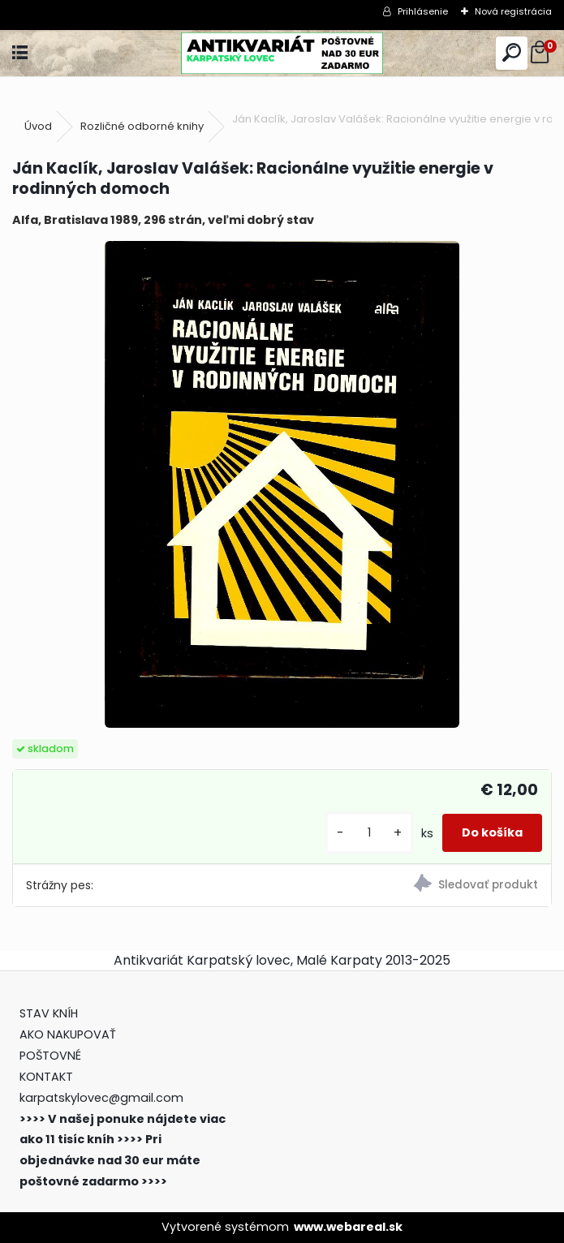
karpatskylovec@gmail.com (101, 1098)
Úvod (38, 126)
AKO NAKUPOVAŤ (67, 1034)
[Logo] (281, 53)
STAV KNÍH (50, 1013)
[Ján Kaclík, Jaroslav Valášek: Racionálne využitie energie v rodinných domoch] (282, 484)
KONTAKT (46, 1077)
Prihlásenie (423, 11)
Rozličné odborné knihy (142, 126)
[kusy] (369, 833)
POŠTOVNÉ (50, 1055)
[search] (511, 53)
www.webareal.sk (348, 1227)
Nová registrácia (513, 11)
